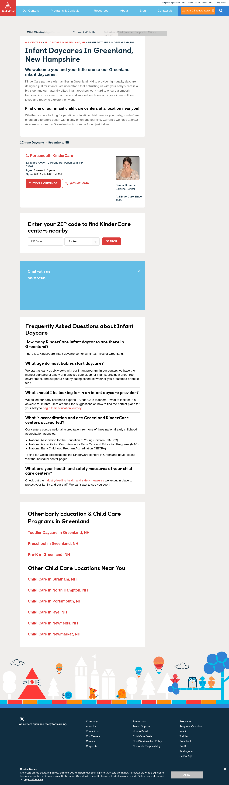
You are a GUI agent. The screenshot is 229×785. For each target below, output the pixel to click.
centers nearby (196, 10)
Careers (90, 741)
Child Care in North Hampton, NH (58, 590)
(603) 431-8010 (77, 183)
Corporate (91, 746)
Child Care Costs (142, 736)
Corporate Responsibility (146, 746)
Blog (143, 10)
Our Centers (30, 10)
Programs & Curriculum (66, 10)
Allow (186, 775)
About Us (91, 726)
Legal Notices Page (33, 779)
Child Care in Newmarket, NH (54, 634)
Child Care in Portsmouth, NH (54, 601)
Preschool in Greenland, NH (53, 543)
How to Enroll (140, 731)
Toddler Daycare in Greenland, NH (59, 532)
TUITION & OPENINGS (43, 183)
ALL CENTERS (33, 42)
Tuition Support (141, 726)
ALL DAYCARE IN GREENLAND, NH (65, 42)
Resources (101, 10)
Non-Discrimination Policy (147, 741)
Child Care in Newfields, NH (53, 623)
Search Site (220, 12)
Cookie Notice (68, 776)
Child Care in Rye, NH (47, 612)
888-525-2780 (36, 278)
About (124, 10)
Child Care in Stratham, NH (52, 579)
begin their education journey (62, 408)
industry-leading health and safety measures (74, 480)
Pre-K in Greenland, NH (49, 554)
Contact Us (165, 10)
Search (111, 241)
